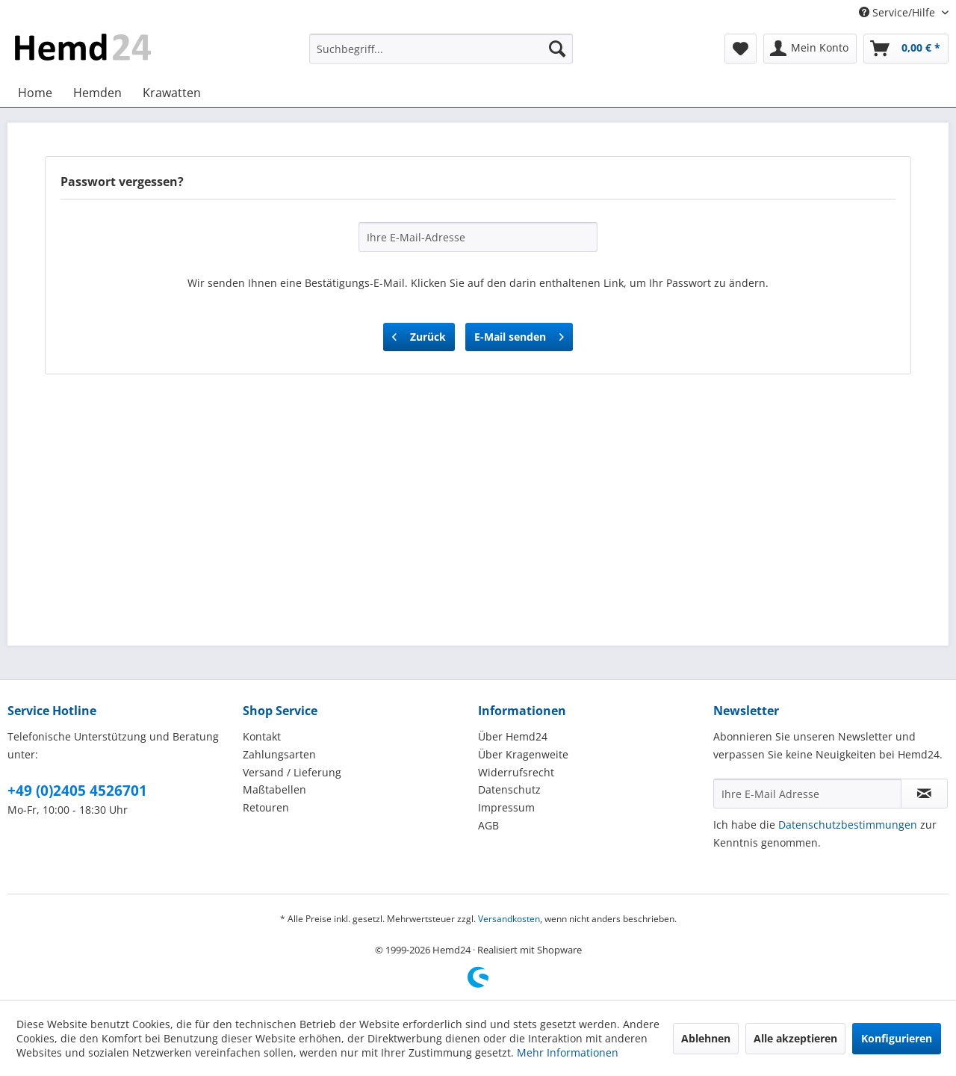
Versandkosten (509, 918)
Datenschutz (509, 789)
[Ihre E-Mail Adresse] (807, 793)
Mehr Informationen (567, 1052)
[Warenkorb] (906, 49)
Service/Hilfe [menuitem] (898, 12)
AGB (488, 825)
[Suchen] (557, 49)
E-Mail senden (519, 334)
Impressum (506, 807)
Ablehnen (705, 1038)
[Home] (35, 92)
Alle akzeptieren (795, 1038)
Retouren (266, 807)
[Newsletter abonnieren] (924, 793)
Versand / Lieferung (292, 772)
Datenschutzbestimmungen (847, 824)
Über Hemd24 (512, 736)
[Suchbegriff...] (441, 49)
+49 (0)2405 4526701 (77, 790)
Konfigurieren (896, 1038)
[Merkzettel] (740, 49)
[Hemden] (97, 92)
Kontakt (262, 736)
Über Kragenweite (523, 754)
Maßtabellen (274, 789)
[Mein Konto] (810, 49)
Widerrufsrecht (516, 772)
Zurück (419, 334)
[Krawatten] (171, 92)
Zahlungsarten (279, 754)
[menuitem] (441, 49)
